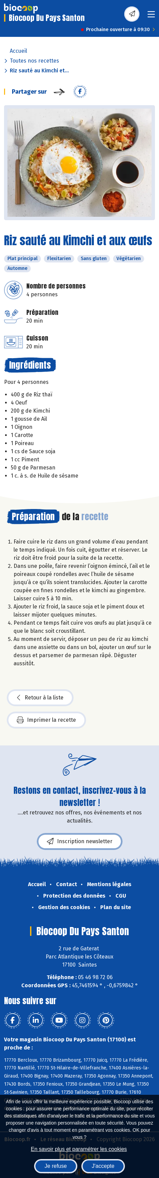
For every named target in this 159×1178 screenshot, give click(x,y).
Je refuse (56, 1166)
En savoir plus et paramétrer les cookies (79, 1149)
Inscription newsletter (79, 841)
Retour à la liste (40, 697)
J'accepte (103, 1166)
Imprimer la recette (46, 720)
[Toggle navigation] (151, 16)
